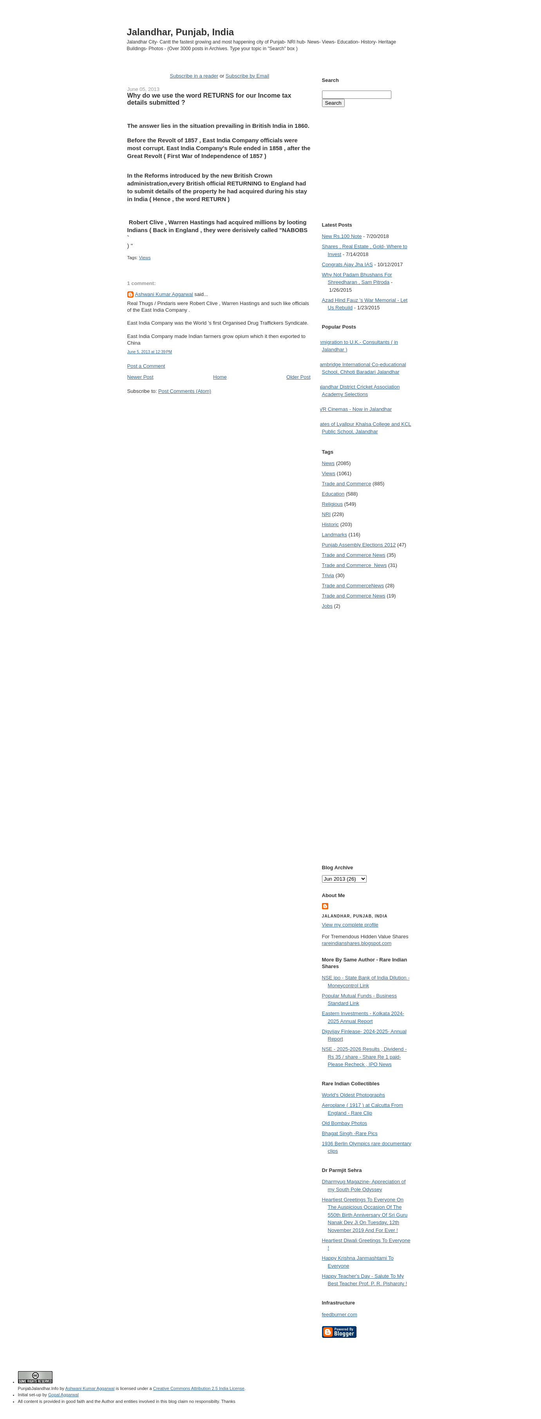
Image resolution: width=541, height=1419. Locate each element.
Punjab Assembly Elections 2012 (359, 545)
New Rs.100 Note (342, 236)
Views (145, 257)
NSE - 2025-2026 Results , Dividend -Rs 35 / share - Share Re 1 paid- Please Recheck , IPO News (364, 1056)
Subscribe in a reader (194, 76)
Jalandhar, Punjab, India (180, 32)
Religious (332, 504)
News (328, 463)
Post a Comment (146, 366)
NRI (326, 514)
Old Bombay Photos (344, 1123)
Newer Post (140, 377)
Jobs (327, 606)
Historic (330, 524)
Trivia (328, 575)
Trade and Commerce (346, 484)
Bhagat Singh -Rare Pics (350, 1133)
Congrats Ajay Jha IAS (347, 264)
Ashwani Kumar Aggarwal (164, 294)
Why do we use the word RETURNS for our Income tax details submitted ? (209, 99)
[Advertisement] (219, 409)
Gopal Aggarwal (63, 1394)
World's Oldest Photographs (353, 1095)
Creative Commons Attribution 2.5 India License (198, 1388)
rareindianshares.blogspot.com (357, 943)
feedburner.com (339, 1314)
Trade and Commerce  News (354, 565)
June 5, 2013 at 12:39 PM (149, 352)
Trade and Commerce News (353, 586)
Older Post (298, 377)
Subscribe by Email (247, 76)
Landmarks (334, 535)
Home (220, 377)
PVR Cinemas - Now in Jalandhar (354, 409)
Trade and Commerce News (353, 555)
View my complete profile (350, 925)
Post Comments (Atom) (184, 391)
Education (333, 494)
